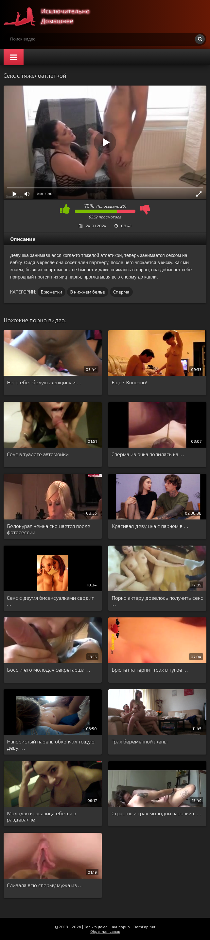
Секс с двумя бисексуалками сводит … (50, 601)
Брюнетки (51, 292)
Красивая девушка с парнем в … (150, 526)
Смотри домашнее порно (53, 16)
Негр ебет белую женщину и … (44, 382)
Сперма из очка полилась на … (148, 454)
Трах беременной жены (139, 741)
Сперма (121, 292)
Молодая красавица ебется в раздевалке (41, 816)
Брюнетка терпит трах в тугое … (150, 669)
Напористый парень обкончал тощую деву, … (51, 744)
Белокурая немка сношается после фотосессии (48, 529)
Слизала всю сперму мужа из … (44, 885)
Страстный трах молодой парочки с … (156, 813)
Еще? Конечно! (130, 382)
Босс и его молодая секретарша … (48, 669)
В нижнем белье (87, 292)
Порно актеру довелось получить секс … (157, 601)
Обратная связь (105, 931)
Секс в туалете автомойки (38, 454)
